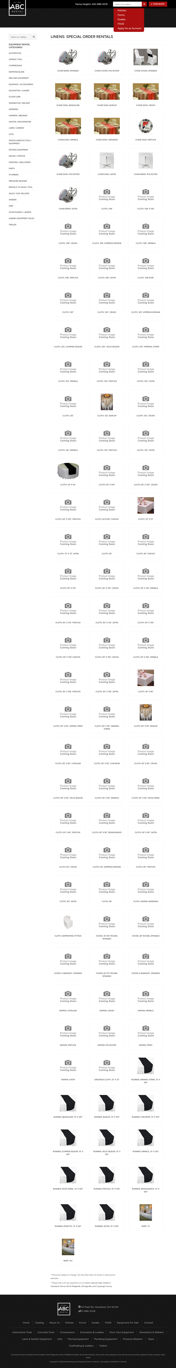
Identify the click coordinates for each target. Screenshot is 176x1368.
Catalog (92, 13)
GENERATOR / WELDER (19, 103)
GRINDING (13, 109)
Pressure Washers (115, 1338)
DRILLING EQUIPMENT (19, 78)
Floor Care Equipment (119, 1331)
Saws (131, 1338)
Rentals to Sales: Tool (20, 187)
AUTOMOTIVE (15, 53)
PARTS (12, 168)
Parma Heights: (92, 4)
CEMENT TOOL (15, 59)
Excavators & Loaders (91, 1331)
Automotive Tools (28, 1331)
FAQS (107, 1322)
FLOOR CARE (15, 97)
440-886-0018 (88, 1311)
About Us (106, 13)
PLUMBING (14, 175)
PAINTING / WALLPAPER (20, 162)
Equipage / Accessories (21, 84)
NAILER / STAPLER (17, 156)
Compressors (69, 1331)
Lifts (48, 1338)
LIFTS (11, 134)
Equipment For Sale (144, 13)
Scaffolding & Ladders (151, 1338)
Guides (95, 1322)
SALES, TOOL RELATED (19, 193)
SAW (11, 206)
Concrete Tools (49, 1331)
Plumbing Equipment (90, 1338)
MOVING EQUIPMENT (18, 150)
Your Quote (157, 4)
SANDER (12, 200)
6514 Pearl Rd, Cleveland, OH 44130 (98, 1307)
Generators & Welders (146, 1331)
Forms (83, 1322)
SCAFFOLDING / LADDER (20, 212)
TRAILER (12, 225)
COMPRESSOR (15, 65)
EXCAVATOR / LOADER (19, 90)
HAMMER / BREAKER (18, 115)
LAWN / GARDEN (16, 128)
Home (80, 13)
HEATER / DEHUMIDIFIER (20, 122)
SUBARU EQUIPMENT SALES (21, 218)
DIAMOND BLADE (16, 72)
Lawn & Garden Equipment (27, 1338)
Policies (71, 1322)
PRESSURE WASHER (18, 181)
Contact (163, 13)
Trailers (87, 1344)
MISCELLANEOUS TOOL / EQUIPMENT (20, 142)
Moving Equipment (65, 1338)
